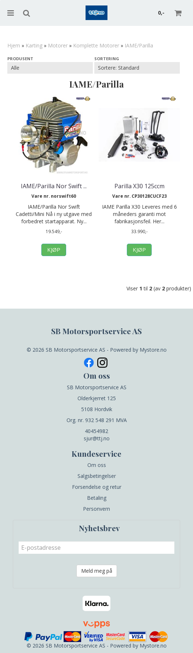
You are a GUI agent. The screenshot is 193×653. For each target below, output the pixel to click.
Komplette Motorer (96, 45)
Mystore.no (153, 349)
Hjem (13, 45)
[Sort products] (137, 68)
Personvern (96, 508)
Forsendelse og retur (96, 486)
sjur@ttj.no (97, 438)
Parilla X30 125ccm (139, 186)
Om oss (96, 464)
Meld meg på (96, 570)
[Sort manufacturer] (50, 68)
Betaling (96, 497)
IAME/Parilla (139, 45)
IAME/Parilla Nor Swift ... (54, 186)
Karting (34, 45)
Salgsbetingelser (96, 475)
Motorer (58, 45)
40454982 (96, 431)
